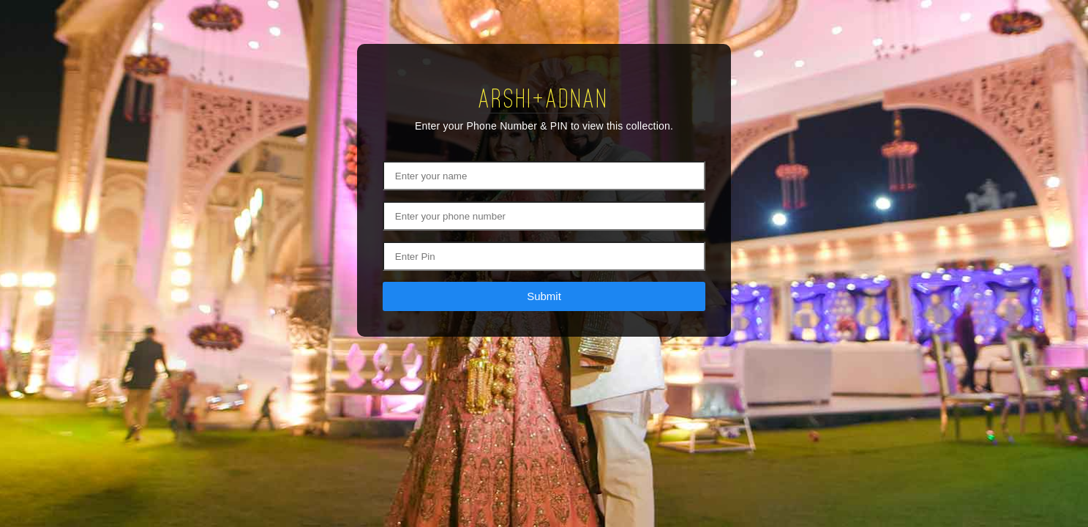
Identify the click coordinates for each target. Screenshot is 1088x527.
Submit (544, 296)
